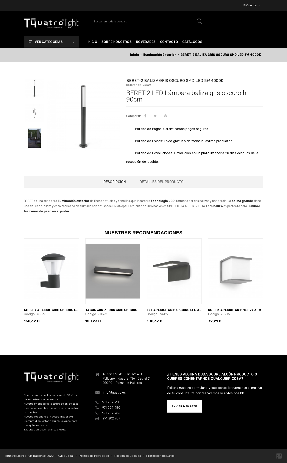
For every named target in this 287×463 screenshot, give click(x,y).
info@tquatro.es (114, 392)
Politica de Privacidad (94, 455)
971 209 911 (110, 402)
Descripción (114, 182)
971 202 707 (111, 418)
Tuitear (156, 115)
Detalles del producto (162, 182)
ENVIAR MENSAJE (184, 406)
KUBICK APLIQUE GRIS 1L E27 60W (234, 310)
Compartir (146, 115)
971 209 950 (111, 408)
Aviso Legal (66, 455)
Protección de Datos (160, 455)
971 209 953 (111, 413)
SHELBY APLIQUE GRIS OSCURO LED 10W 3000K (51, 310)
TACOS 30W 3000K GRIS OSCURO (111, 310)
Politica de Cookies (127, 455)
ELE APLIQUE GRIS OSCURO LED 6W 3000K (174, 310)
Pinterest (166, 115)
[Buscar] (146, 21)
